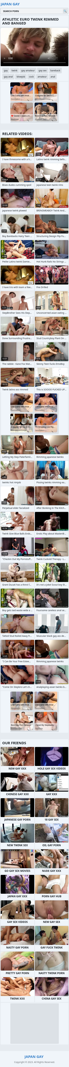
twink (14, 70)
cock (31, 76)
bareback (55, 70)
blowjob (21, 76)
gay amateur (28, 70)
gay (6, 70)
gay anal (8, 76)
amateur (42, 76)
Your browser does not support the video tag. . (34, 47)
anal (53, 76)
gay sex (43, 70)
